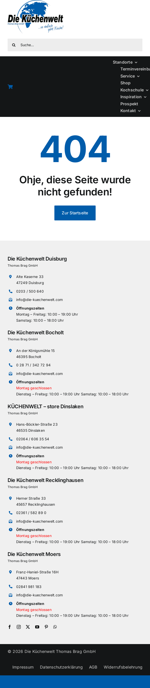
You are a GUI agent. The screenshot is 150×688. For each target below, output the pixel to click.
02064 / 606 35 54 (32, 439)
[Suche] (14, 45)
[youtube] (37, 627)
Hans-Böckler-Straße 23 (37, 424)
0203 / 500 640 (30, 291)
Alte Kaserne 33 (30, 276)
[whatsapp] (55, 627)
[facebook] (10, 627)
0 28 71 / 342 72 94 (33, 365)
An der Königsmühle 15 (35, 350)
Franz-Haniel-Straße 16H (37, 572)
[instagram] (19, 627)
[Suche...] (75, 45)
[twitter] (28, 627)
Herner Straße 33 (31, 498)
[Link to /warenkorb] (56, 86)
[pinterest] (46, 627)
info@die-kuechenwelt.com (39, 299)
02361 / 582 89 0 (31, 513)
